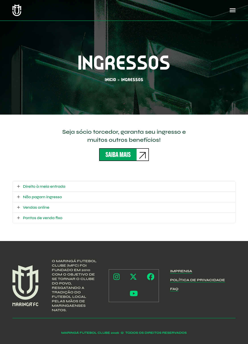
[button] (233, 10)
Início (110, 79)
